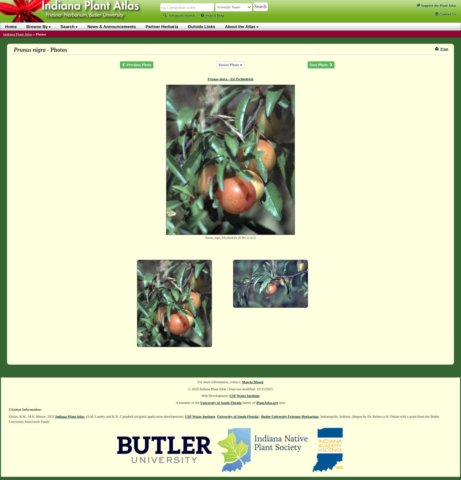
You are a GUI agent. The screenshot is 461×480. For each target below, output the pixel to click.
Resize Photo (230, 65)
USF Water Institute (245, 396)
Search (69, 26)
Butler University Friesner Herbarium (290, 416)
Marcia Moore (252, 382)
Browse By (38, 26)
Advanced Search (179, 15)
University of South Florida (221, 403)
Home (11, 26)
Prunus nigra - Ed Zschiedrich (230, 79)
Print (441, 49)
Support (436, 5)
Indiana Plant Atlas (17, 34)
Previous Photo (136, 65)
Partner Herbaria (162, 26)
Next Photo (321, 65)
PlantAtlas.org (267, 403)
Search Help (212, 15)
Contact (445, 14)
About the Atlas (242, 26)
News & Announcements (111, 26)
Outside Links (201, 26)
